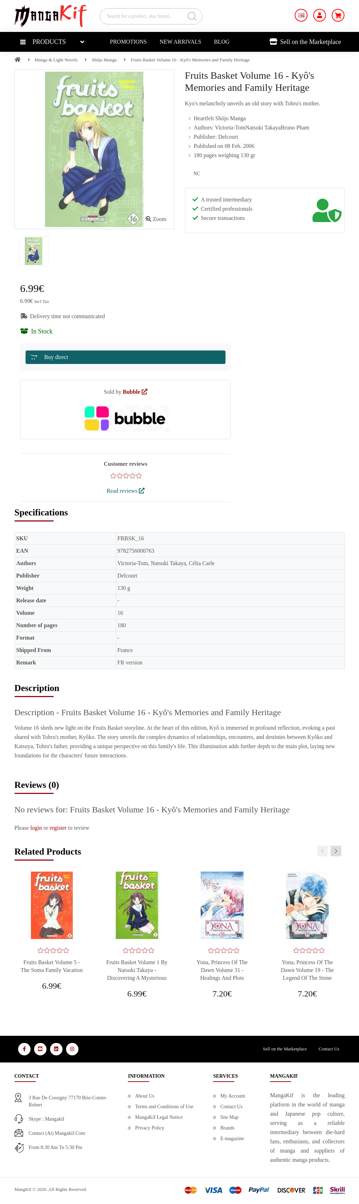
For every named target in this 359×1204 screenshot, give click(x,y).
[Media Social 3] (56, 1049)
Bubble (135, 392)
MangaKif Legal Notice (159, 1117)
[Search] (192, 16)
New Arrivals (180, 42)
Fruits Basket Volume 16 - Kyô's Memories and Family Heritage (190, 59)
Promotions (128, 42)
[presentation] (322, 851)
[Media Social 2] (40, 1049)
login (36, 828)
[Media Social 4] (72, 1049)
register (58, 828)
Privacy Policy (149, 1128)
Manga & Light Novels (56, 59)
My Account (232, 1096)
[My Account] (319, 15)
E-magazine (232, 1138)
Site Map (229, 1117)
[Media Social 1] (24, 1049)
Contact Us (329, 1048)
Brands (227, 1128)
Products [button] (43, 41)
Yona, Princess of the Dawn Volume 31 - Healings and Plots (222, 970)
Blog (222, 42)
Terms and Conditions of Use (164, 1106)
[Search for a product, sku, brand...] (151, 16)
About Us (144, 1096)
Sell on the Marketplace (305, 41)
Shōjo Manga (104, 59)
